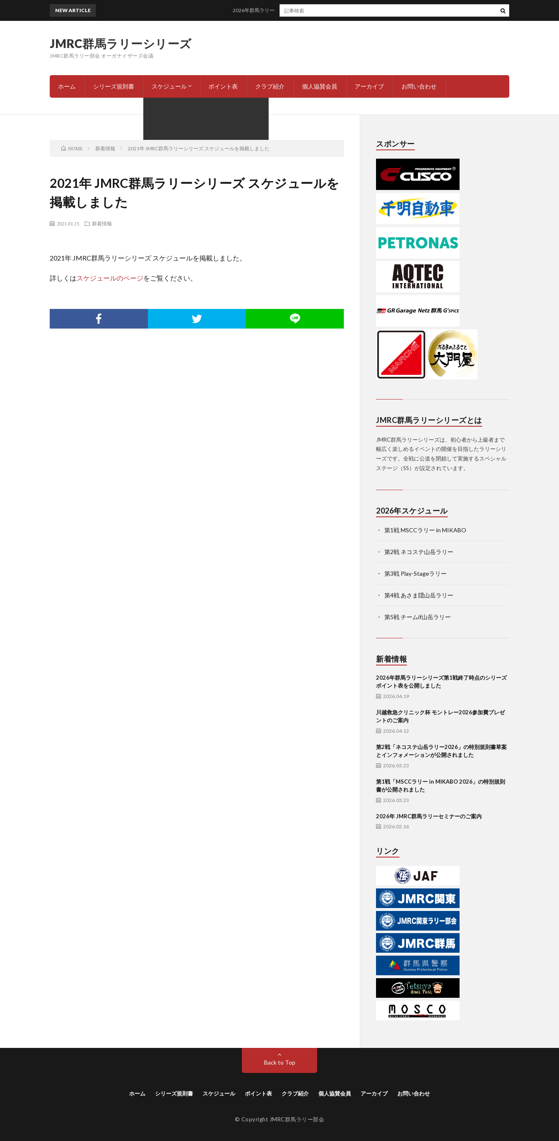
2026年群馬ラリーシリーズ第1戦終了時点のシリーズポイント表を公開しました (330, 10)
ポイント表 (223, 86)
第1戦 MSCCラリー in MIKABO (425, 530)
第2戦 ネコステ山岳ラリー (418, 551)
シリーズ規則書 (113, 86)
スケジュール (169, 86)
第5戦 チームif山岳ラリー (417, 616)
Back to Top (279, 1062)
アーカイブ (369, 86)
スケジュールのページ (109, 278)
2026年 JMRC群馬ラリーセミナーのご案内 (429, 816)
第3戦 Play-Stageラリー (415, 573)
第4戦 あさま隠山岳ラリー (418, 595)
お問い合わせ (419, 86)
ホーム (67, 86)
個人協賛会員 (319, 86)
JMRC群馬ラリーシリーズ (121, 43)
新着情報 (102, 223)
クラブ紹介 (270, 86)
